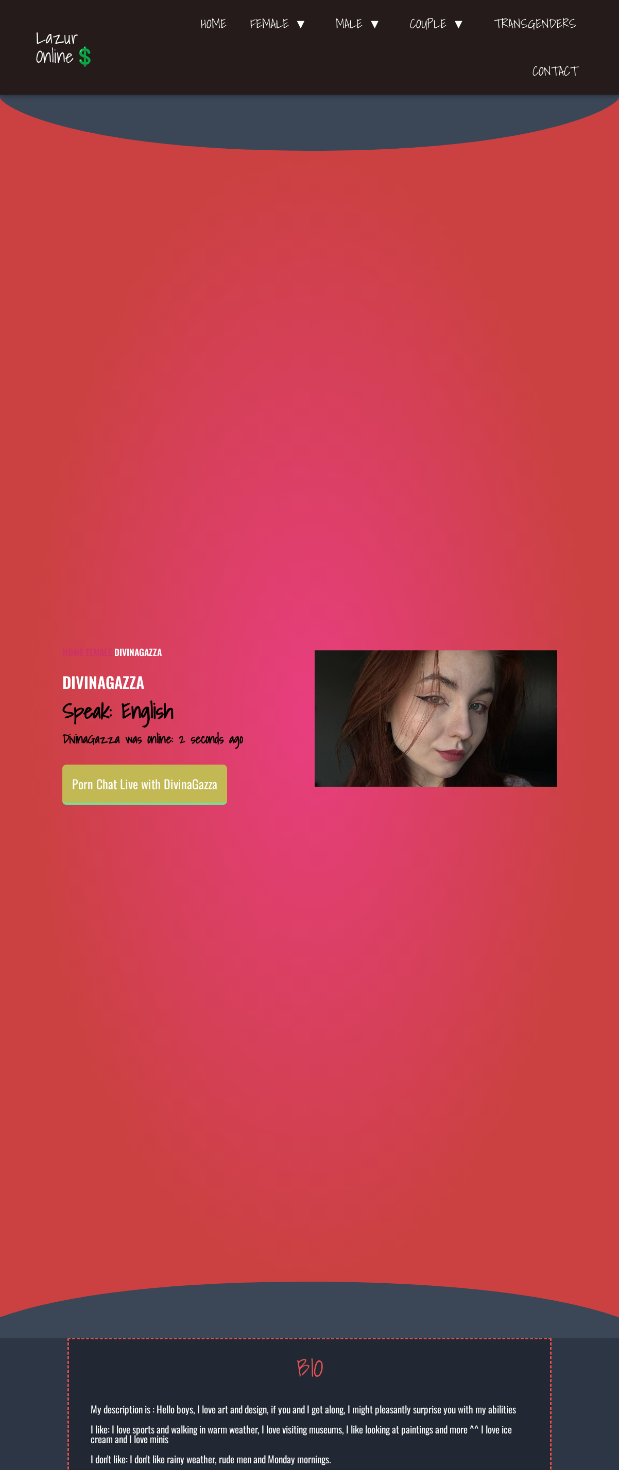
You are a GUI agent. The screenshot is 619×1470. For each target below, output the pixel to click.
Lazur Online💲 (66, 46)
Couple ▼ (440, 23)
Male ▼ (361, 23)
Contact (555, 71)
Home (214, 23)
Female (98, 652)
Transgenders (535, 23)
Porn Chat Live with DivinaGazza (144, 783)
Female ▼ (281, 23)
